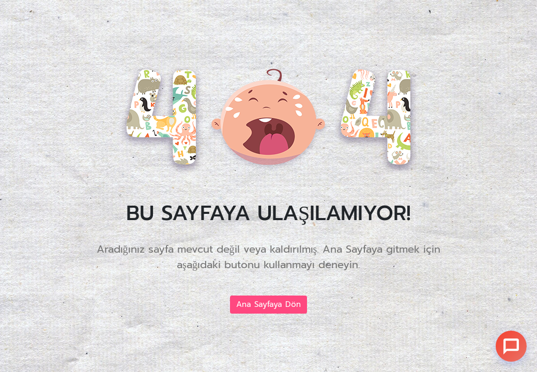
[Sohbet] (511, 346)
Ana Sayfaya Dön (268, 304)
